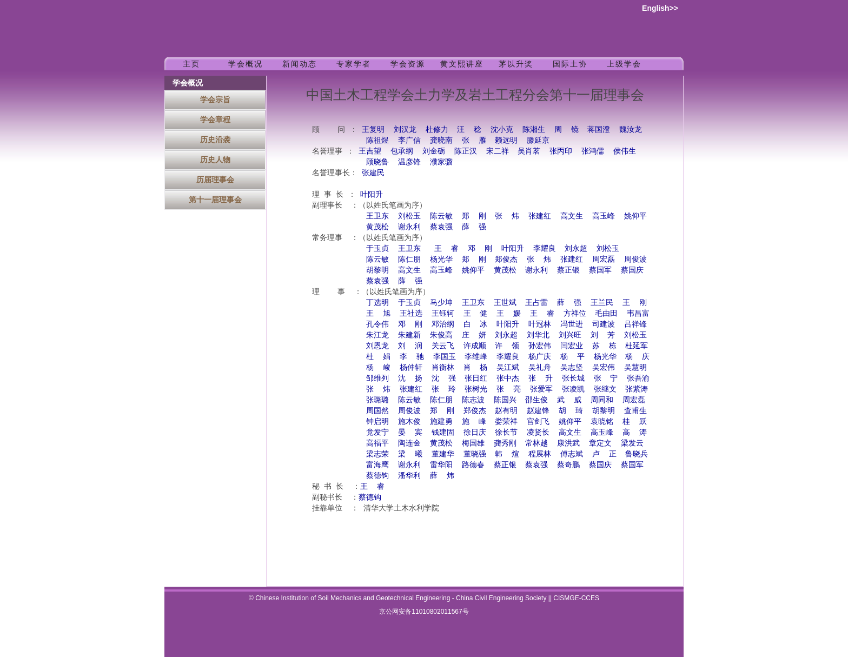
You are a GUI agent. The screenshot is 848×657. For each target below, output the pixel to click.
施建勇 (441, 421)
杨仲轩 (411, 367)
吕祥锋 (635, 324)
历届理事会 (215, 179)
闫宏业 (571, 346)
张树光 (476, 389)
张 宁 (606, 378)
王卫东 (377, 216)
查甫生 (635, 411)
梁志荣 (377, 454)
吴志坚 (571, 367)
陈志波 (473, 400)
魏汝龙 (630, 129)
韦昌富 (638, 313)
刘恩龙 (377, 346)
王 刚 (634, 302)
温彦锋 (409, 162)
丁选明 (377, 302)
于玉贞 (377, 248)
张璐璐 (377, 400)
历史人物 (215, 159)
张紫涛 (636, 389)
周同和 (602, 400)
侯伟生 (624, 151)
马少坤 (441, 302)
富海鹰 (377, 465)
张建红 (539, 216)
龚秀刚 (505, 443)
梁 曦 (410, 454)
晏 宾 (410, 432)
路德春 (473, 465)
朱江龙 (377, 335)
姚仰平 (635, 216)
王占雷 (536, 302)
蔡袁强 (441, 227)
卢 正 (604, 454)
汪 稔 (469, 129)
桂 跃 (634, 421)
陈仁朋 (409, 259)
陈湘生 (533, 129)
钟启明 (377, 421)
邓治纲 (443, 324)
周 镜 (566, 129)
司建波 (603, 324)
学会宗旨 (215, 99)
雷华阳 (441, 465)
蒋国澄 (598, 129)
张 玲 (444, 389)
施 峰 (474, 421)
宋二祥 (497, 151)
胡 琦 (571, 411)
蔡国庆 (632, 270)
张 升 (540, 378)
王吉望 (370, 151)
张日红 (476, 378)
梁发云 (632, 443)
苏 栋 (604, 346)
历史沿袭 (215, 139)
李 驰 (412, 356)
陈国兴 (505, 400)
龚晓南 (441, 140)
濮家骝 (441, 162)
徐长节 (506, 432)
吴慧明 (635, 367)
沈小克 (502, 129)
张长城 (573, 378)
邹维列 (377, 378)
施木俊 (409, 421)
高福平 (377, 443)
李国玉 (444, 356)
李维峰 (476, 356)
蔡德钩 (377, 475)
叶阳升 (371, 194)
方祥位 (575, 313)
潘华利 (409, 475)
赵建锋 (538, 411)
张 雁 (474, 140)
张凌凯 (573, 389)
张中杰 (507, 378)
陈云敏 (441, 216)
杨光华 (441, 259)
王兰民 (602, 302)
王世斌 (505, 302)
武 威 (569, 400)
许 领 (507, 346)
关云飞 (443, 346)
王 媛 (508, 313)
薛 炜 (442, 475)
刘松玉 (409, 216)
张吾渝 (638, 378)
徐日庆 (474, 432)
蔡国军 (600, 270)
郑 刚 (474, 216)
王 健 (475, 313)
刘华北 (538, 335)
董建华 (443, 454)
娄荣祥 (506, 421)
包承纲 (401, 151)
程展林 (539, 454)
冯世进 (571, 324)
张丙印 (560, 151)
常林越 (536, 443)
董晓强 (474, 454)
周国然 (377, 411)
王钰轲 (443, 313)
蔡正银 (568, 270)
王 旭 (378, 313)
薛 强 (474, 227)
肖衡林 (443, 367)
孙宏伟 (539, 346)
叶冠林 (539, 324)
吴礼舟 (539, 367)
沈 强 (444, 378)
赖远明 (506, 140)
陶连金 (409, 443)
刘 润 (410, 346)
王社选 (411, 313)
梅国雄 (473, 443)
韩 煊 (507, 454)
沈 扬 (410, 378)
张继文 (605, 389)
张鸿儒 (592, 151)
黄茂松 (377, 227)
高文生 (571, 216)
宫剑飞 (538, 421)
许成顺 (474, 346)
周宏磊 (603, 259)
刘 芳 (603, 335)
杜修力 (437, 129)
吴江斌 (507, 367)
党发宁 (377, 432)
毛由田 (606, 313)
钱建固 (443, 432)
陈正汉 (465, 151)
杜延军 (636, 346)
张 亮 (508, 389)
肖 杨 (475, 367)
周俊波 (635, 259)
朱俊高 (441, 335)
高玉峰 (603, 216)
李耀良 (544, 248)
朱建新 (409, 335)
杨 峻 (378, 367)
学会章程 (215, 119)
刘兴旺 (570, 335)
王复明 (373, 129)
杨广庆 (539, 356)
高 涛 (634, 432)
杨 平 (572, 356)
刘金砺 (433, 151)
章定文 (600, 443)
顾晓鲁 (377, 162)
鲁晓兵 (636, 454)
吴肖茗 (529, 151)
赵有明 (506, 411)
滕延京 (538, 140)
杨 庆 (637, 356)
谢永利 (409, 227)
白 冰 (475, 324)
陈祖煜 (377, 140)
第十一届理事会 (215, 199)
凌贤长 (538, 432)
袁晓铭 (602, 421)
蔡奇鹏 (568, 465)
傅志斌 (571, 454)
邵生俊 (536, 400)
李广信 (409, 140)
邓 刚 (480, 248)
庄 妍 (474, 335)
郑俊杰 (506, 259)
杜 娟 (378, 356)
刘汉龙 (405, 129)
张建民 (373, 173)
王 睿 (446, 248)
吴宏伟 (603, 367)
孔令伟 (377, 324)
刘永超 (576, 248)
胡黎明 (377, 270)
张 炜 (507, 216)
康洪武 (568, 443)
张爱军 (541, 389)
